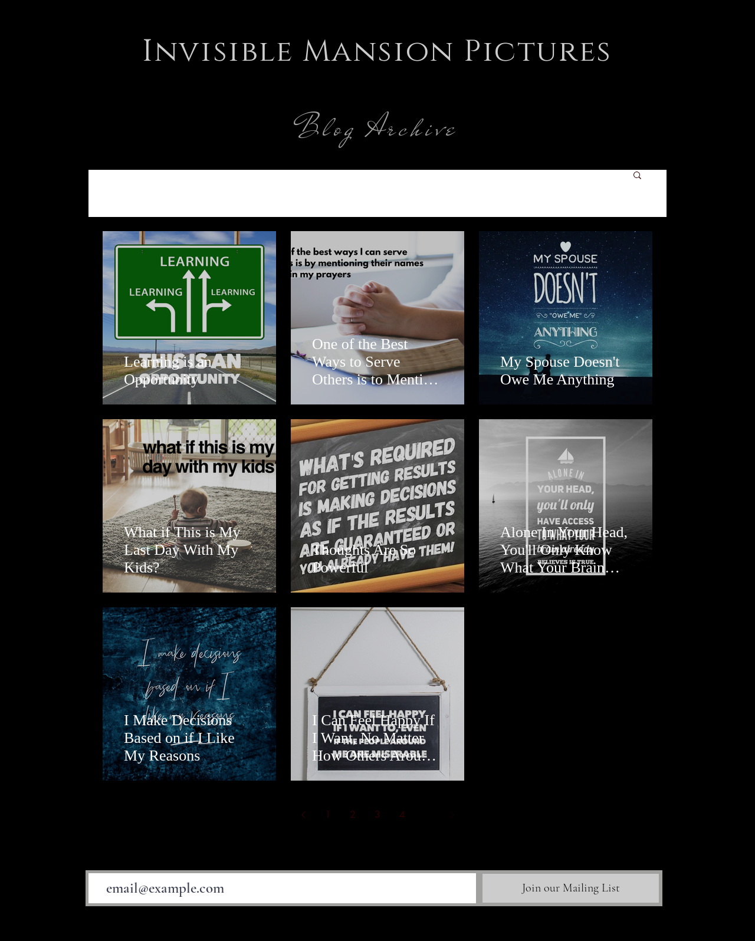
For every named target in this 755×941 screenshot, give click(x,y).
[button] (637, 176)
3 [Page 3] (377, 814)
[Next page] (451, 814)
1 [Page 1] (328, 814)
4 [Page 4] (402, 814)
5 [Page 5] (427, 814)
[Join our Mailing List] (570, 888)
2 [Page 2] (353, 814)
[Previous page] (303, 814)
